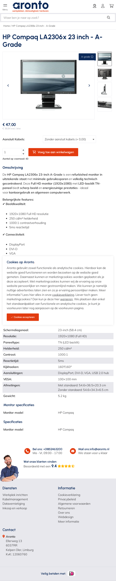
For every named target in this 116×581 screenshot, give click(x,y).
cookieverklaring (63, 294)
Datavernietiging (14, 503)
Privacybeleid (67, 499)
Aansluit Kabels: (14, 139)
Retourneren (66, 508)
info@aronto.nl (99, 449)
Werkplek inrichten (15, 495)
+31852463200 (52, 449)
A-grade (87, 56)
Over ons (64, 512)
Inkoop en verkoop (15, 508)
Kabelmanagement (15, 499)
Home (6, 25)
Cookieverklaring (69, 495)
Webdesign (65, 517)
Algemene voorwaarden (74, 503)
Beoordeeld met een (49, 466)
